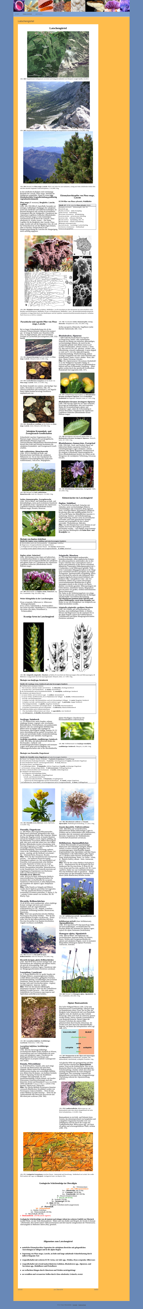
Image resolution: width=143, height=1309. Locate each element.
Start (17, 14)
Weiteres (38, 14)
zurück (20, 1289)
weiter (96, 1289)
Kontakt (75, 1305)
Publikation (27, 14)
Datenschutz (82, 1305)
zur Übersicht (58, 1289)
